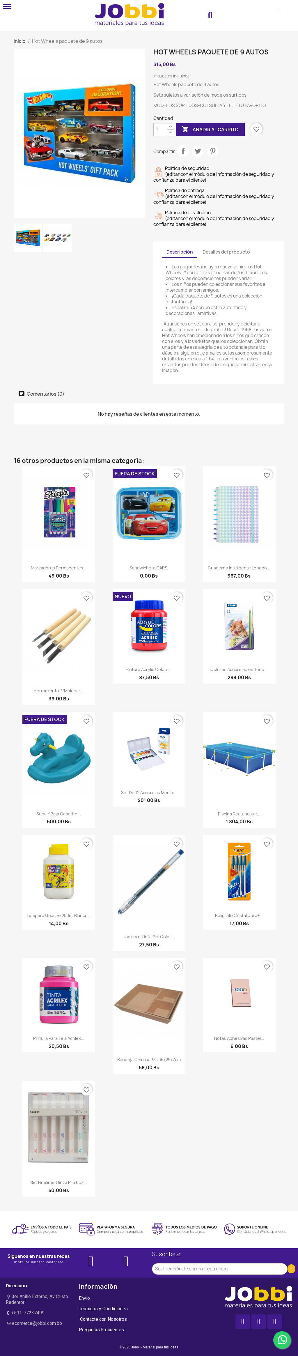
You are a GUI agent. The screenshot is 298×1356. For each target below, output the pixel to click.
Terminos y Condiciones (103, 1308)
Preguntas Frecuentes (101, 1329)
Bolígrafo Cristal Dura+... (239, 915)
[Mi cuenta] (241, 15)
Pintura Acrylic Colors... (149, 669)
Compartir (183, 151)
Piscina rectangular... (239, 814)
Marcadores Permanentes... (59, 568)
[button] (210, 15)
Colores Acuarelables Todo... (239, 669)
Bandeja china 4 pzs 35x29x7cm (149, 1059)
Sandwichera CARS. (149, 568)
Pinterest (213, 151)
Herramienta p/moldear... (59, 690)
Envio (84, 1298)
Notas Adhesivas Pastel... (239, 1038)
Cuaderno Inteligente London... (239, 568)
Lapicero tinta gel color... (148, 936)
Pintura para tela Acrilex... (58, 1038)
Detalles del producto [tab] (226, 252)
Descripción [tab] (179, 252)
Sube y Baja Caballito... (58, 814)
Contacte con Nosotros (103, 1319)
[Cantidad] (160, 129)
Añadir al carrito (210, 129)
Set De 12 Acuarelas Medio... (149, 792)
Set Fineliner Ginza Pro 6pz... (58, 1182)
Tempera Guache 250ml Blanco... (58, 915)
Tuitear (198, 151)
